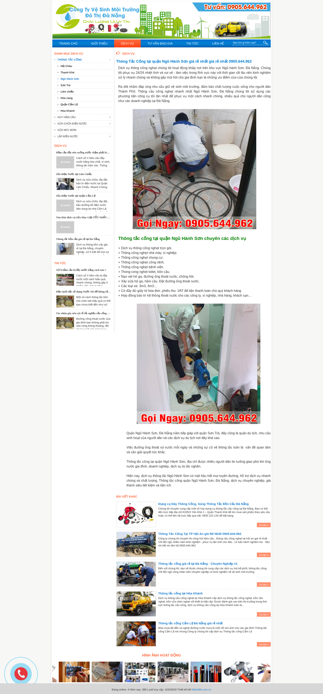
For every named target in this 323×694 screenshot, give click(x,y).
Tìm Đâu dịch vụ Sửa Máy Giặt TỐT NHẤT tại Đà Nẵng (88, 217)
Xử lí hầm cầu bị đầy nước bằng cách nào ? (81, 269)
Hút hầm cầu (65, 117)
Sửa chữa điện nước (70, 123)
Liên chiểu (65, 91)
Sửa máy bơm (65, 130)
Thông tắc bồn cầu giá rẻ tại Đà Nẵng (78, 239)
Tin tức (60, 263)
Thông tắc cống (68, 59)
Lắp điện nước (66, 136)
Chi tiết (263, 525)
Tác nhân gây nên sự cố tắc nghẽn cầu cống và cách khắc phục (92, 313)
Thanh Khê (65, 72)
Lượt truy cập (155, 689)
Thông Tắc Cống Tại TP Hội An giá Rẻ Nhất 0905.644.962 (199, 533)
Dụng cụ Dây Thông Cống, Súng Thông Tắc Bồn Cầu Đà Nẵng (203, 504)
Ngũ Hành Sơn (68, 78)
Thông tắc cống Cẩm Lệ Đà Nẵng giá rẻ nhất (190, 623)
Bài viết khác (126, 496)
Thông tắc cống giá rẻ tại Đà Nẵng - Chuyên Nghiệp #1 (198, 563)
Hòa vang (65, 98)
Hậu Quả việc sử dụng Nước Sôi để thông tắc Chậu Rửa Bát (91, 291)
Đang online (119, 689)
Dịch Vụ (125, 53)
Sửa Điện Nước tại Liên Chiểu (74, 174)
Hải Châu (64, 66)
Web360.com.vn (201, 689)
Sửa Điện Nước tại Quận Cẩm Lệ (75, 195)
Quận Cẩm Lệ (67, 104)
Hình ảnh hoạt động (161, 655)
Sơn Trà (63, 85)
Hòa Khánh (66, 110)
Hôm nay (135, 689)
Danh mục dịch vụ (68, 53)
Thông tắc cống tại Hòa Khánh (180, 593)
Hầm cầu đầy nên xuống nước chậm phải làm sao (85, 152)
